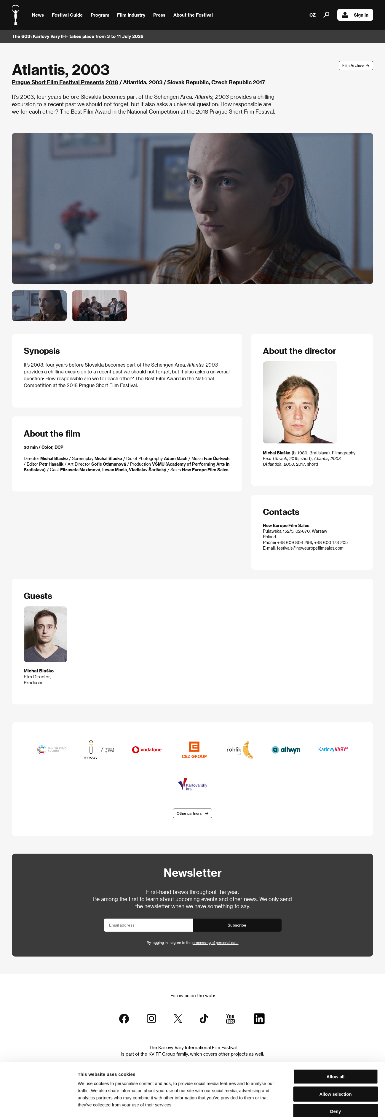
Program (100, 14)
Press (159, 14)
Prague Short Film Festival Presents (58, 82)
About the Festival (193, 14)
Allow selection (335, 1062)
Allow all (336, 1044)
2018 (112, 82)
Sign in (355, 15)
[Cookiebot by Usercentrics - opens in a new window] (38, 1105)
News (38, 14)
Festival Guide (67, 14)
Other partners (189, 813)
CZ (312, 14)
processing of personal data (215, 943)
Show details (309, 1105)
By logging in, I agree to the (193, 943)
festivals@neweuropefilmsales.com (310, 547)
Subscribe (237, 925)
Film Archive (353, 65)
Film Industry (131, 14)
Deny (335, 1079)
